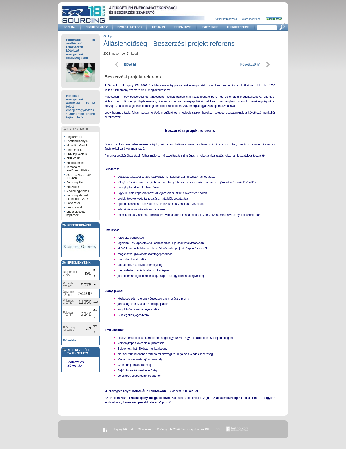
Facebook (105, 429)
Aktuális (158, 27)
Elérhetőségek (239, 27)
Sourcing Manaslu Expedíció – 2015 (77, 197)
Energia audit (74, 207)
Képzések (72, 186)
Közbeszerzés (75, 162)
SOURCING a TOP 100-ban (78, 176)
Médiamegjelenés (77, 191)
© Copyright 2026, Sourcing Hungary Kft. (183, 429)
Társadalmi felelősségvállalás (77, 168)
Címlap (107, 36)
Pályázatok (73, 203)
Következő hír (250, 64)
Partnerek (210, 27)
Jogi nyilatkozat (123, 429)
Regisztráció (74, 137)
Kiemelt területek (77, 145)
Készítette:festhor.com (237, 429)
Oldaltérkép (145, 429)
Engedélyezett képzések (75, 213)
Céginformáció (97, 27)
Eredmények (183, 27)
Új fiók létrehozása (226, 19)
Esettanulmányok (77, 141)
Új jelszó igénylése (249, 19)
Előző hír (130, 64)
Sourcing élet (74, 182)
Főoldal (70, 27)
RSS (217, 429)
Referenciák (74, 150)
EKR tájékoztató (76, 154)
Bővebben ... (72, 340)
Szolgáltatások (129, 27)
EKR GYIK (73, 158)
